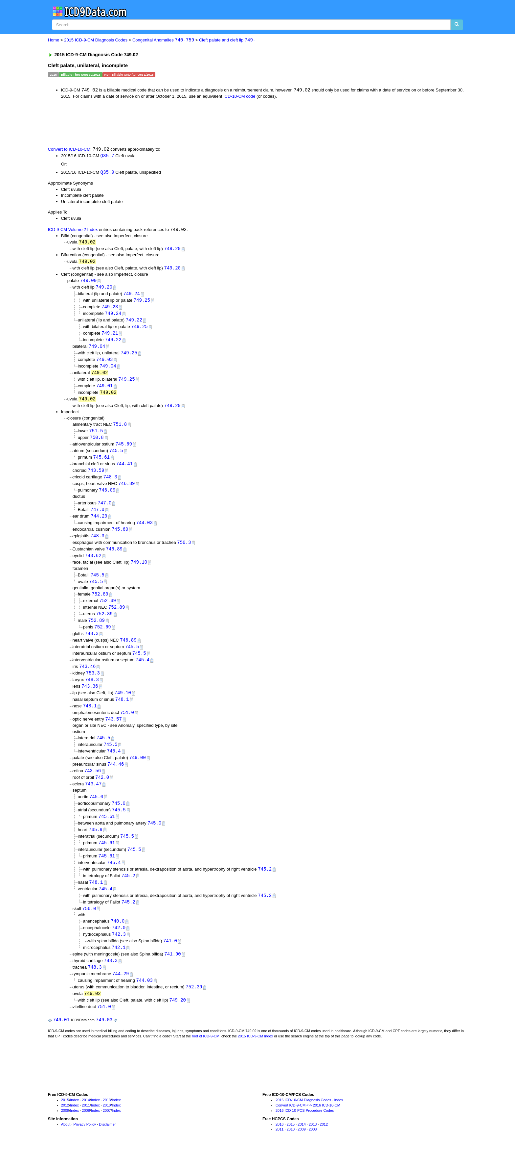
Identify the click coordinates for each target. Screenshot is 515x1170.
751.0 (127, 726)
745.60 (120, 537)
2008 (86, 1131)
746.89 (126, 491)
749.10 (139, 571)
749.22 (134, 323)
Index (74, 1121)
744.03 (144, 531)
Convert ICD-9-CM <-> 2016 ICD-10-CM (308, 1126)
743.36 (89, 699)
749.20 (172, 250)
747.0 (104, 510)
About (66, 1145)
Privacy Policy (85, 1145)
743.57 (113, 732)
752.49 (108, 610)
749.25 (142, 303)
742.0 (102, 792)
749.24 (131, 296)
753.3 (93, 685)
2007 (107, 1131)
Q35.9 (107, 173)
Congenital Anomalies (163, 40)
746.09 (107, 498)
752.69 (102, 638)
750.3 (184, 551)
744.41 (124, 471)
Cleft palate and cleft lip (227, 40)
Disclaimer (107, 1145)
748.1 (122, 712)
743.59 (96, 477)
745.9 (95, 845)
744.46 (115, 779)
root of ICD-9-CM (205, 1057)
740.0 (117, 939)
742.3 (119, 953)
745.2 (265, 886)
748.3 (110, 484)
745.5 (116, 457)
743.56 (92, 785)
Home (53, 40)
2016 (279, 1145)
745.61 (101, 464)
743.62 (93, 565)
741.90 (172, 973)
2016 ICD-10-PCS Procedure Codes (305, 1131)
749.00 (88, 282)
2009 (65, 1131)
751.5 (96, 437)
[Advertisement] (165, 122)
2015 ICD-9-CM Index (255, 1057)
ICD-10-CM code (239, 96)
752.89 (100, 604)
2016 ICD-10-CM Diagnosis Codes (303, 1121)
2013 (107, 1121)
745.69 (123, 450)
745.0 (96, 811)
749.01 (104, 391)
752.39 (104, 624)
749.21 (109, 336)
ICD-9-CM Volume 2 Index (73, 230)
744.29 (99, 524)
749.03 (104, 364)
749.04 (97, 350)
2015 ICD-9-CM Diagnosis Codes (95, 40)
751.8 (120, 430)
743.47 (93, 799)
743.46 (87, 678)
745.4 (142, 672)
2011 (86, 1126)
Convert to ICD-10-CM (69, 149)
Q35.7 (107, 156)
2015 (65, 1121)
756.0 (89, 927)
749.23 (109, 309)
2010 (107, 1126)
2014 (86, 1121)
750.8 (97, 443)
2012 (65, 1126)
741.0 (170, 960)
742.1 (118, 966)
